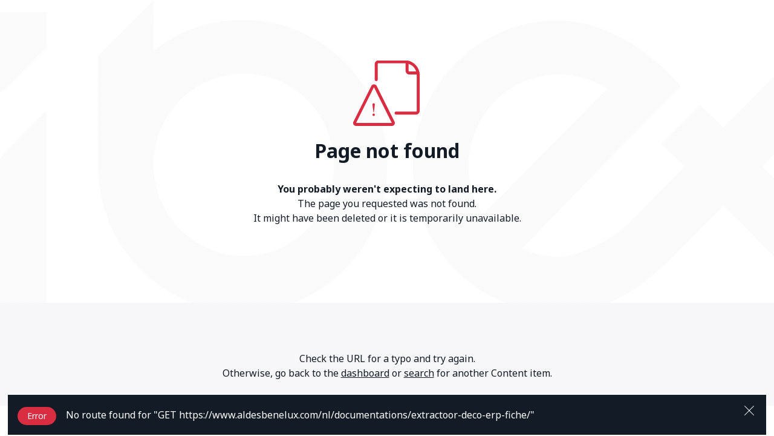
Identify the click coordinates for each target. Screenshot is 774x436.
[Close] (749, 409)
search (419, 373)
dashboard (365, 373)
